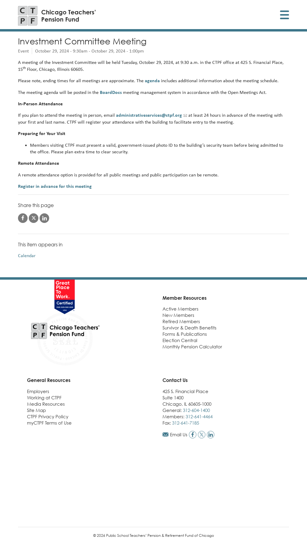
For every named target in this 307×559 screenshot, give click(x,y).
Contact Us (175, 380)
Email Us (178, 434)
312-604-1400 (196, 410)
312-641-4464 (199, 416)
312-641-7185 (185, 422)
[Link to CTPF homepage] (57, 16)
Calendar (27, 255)
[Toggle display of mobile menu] (284, 16)
